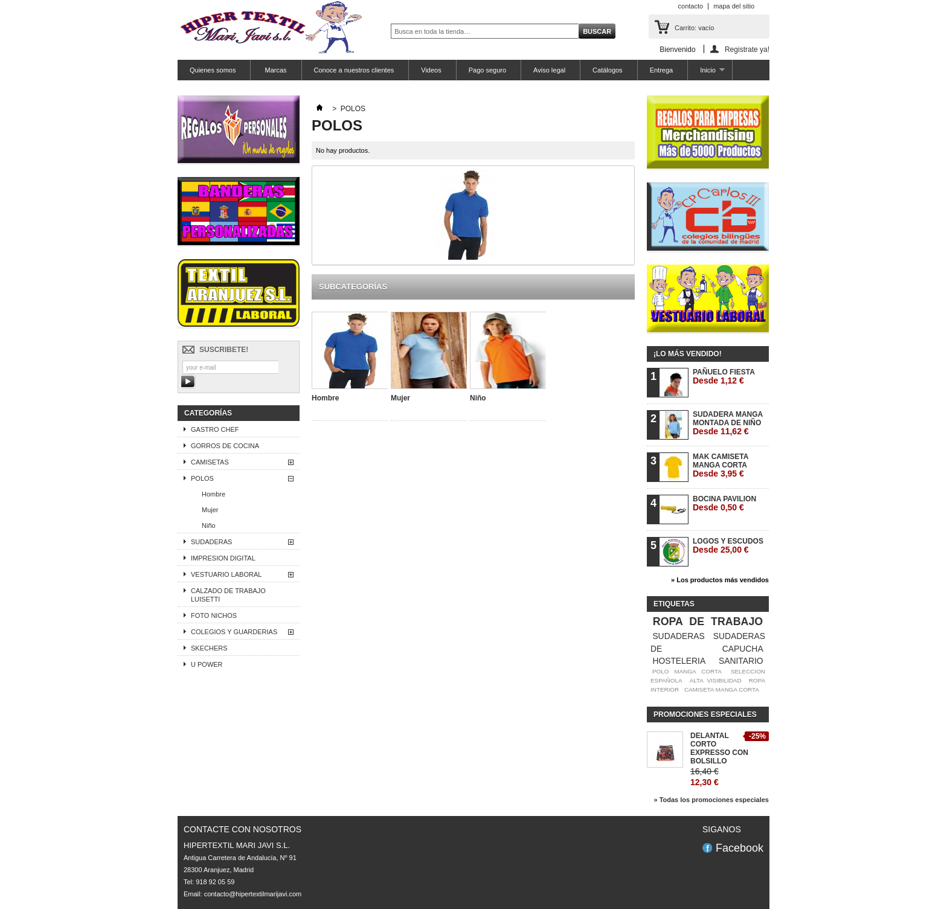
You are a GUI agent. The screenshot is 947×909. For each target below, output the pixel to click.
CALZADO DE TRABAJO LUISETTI (228, 595)
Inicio (706, 73)
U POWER (207, 664)
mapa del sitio (733, 6)
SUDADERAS (211, 541)
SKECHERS (209, 648)
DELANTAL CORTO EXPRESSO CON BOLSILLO (719, 748)
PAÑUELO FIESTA (724, 376)
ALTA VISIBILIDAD (716, 680)
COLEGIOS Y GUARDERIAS (234, 631)
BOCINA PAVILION (724, 503)
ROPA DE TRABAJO (708, 621)
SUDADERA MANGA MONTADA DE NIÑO (728, 423)
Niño (209, 525)
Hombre (213, 494)
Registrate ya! (747, 49)
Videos (431, 70)
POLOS (202, 478)
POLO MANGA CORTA (687, 671)
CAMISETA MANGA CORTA (721, 689)
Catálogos (607, 70)
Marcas (274, 70)
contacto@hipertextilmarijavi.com (253, 894)
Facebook (739, 848)
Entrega (661, 70)
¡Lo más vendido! (687, 354)
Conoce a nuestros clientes (354, 70)
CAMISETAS (210, 462)
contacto (691, 6)
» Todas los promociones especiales (711, 799)
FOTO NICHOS (214, 615)
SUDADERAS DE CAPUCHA (707, 642)
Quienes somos (213, 70)
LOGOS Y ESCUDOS (728, 545)
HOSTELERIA (678, 661)
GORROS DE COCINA (225, 445)
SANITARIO (741, 661)
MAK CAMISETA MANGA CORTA (720, 465)
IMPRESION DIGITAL (223, 558)
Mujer (210, 509)
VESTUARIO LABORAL (226, 574)
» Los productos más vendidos (720, 579)
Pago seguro (487, 70)
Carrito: (694, 27)
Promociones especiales (705, 714)
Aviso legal (549, 70)
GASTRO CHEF (215, 429)
